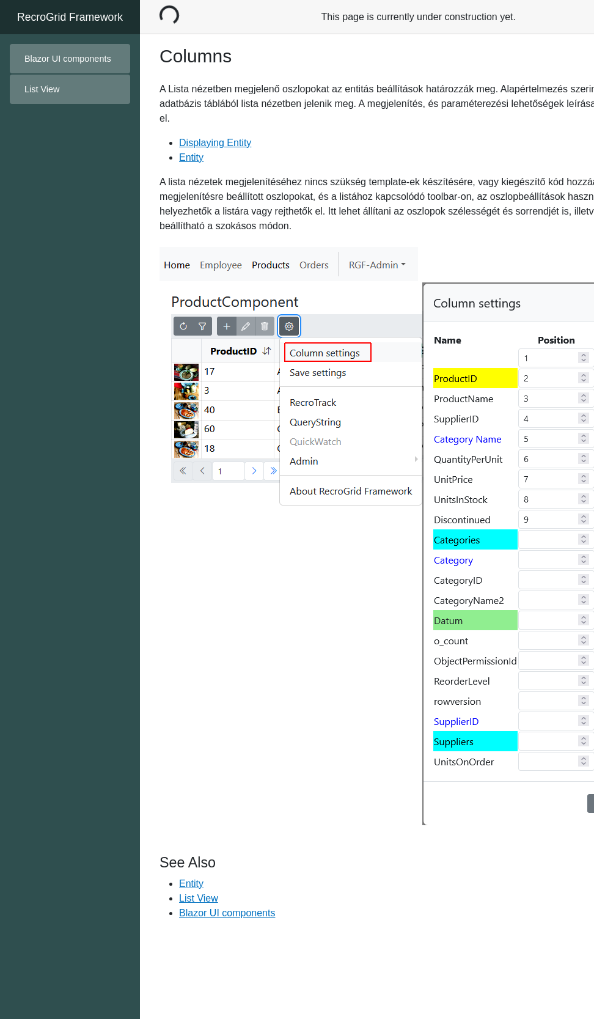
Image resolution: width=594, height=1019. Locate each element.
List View (198, 898)
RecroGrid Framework (70, 17)
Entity (191, 157)
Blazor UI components (67, 59)
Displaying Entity (215, 143)
